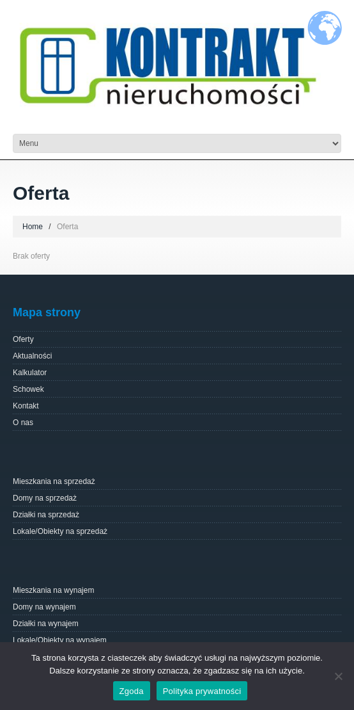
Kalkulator (30, 372)
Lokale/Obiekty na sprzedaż (60, 531)
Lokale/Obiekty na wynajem (60, 640)
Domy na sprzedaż (45, 498)
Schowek (28, 389)
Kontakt (26, 405)
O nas (23, 422)
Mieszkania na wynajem (53, 590)
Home (32, 226)
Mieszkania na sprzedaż (54, 481)
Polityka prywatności (202, 691)
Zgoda (131, 691)
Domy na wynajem (44, 606)
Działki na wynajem (46, 623)
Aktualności (32, 355)
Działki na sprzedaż (46, 514)
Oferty (23, 339)
